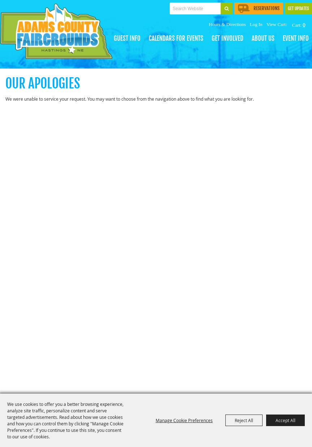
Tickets (136, 17)
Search (227, 8)
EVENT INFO (296, 38)
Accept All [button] (285, 420)
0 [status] (304, 25)
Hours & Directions (227, 24)
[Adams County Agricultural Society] (60, 33)
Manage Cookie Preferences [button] (184, 420)
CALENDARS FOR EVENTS (176, 38)
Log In (256, 24)
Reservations (259, 8)
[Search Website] (195, 8)
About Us (263, 38)
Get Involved (227, 38)
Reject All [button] (244, 420)
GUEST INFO (127, 38)
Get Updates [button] (298, 8)
